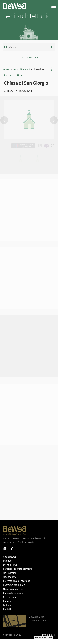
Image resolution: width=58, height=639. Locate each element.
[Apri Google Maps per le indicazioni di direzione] (14, 621)
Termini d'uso (48, 634)
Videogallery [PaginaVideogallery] (9, 576)
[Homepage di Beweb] (14, 6)
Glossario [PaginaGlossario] (8, 600)
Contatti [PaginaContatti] (7, 609)
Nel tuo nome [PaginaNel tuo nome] (10, 596)
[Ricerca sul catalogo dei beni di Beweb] (29, 47)
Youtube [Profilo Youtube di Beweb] (18, 546)
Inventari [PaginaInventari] (7, 560)
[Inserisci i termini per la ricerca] (29, 47)
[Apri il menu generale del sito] (53, 6)
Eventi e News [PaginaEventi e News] (10, 564)
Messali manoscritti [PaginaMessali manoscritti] (13, 588)
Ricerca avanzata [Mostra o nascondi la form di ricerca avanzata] (29, 57)
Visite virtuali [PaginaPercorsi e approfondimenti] (9, 572)
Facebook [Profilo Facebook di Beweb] (11, 546)
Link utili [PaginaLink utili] (7, 604)
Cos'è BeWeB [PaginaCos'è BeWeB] (10, 556)
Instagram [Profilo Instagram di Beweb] (5, 546)
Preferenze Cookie (43, 637)
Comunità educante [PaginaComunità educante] (13, 592)
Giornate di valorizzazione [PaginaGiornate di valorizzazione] (16, 580)
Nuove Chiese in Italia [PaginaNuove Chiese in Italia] (14, 584)
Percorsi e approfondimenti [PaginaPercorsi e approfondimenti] (17, 568)
